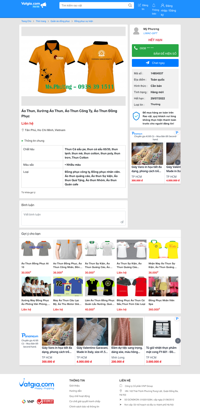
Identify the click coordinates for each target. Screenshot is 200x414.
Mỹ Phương (151, 29)
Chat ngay (155, 63)
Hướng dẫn (75, 390)
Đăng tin (143, 5)
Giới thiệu (74, 385)
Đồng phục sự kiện (83, 20)
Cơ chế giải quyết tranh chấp (84, 401)
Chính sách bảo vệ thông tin (84, 406)
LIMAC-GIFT (150, 33)
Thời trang (41, 20)
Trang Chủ (26, 20)
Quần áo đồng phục (60, 20)
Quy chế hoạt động (79, 396)
